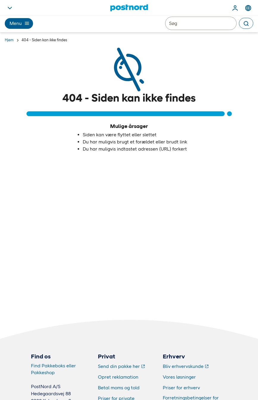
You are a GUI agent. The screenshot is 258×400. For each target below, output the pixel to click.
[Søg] (201, 23)
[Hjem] (129, 7)
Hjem (9, 40)
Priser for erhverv (181, 387)
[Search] (246, 23)
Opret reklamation (118, 377)
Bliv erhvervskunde (183, 366)
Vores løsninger (179, 377)
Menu (19, 23)
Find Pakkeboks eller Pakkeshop (53, 369)
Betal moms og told (119, 387)
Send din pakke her (119, 366)
